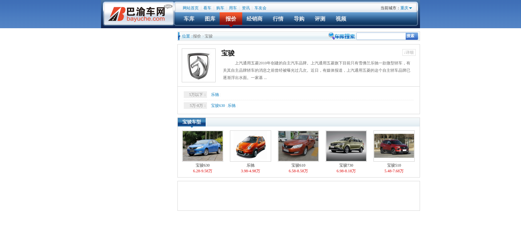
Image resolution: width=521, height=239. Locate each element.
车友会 (260, 8)
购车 (220, 8)
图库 (210, 19)
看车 (207, 8)
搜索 (410, 36)
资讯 (246, 8)
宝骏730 (346, 152)
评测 (320, 19)
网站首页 (191, 8)
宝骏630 (218, 105)
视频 (341, 19)
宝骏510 (394, 152)
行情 (278, 19)
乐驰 (215, 94)
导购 (299, 19)
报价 (231, 19)
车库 (189, 19)
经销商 (254, 19)
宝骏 (228, 53)
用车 (233, 8)
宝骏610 (298, 152)
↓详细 (409, 52)
